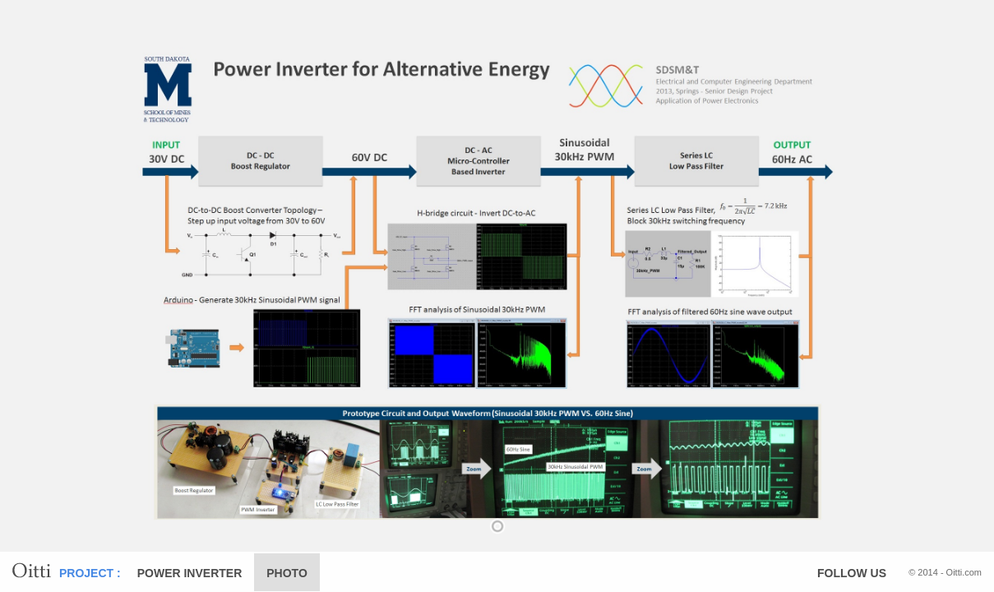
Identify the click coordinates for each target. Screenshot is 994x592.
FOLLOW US (851, 573)
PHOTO (286, 573)
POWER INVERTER (190, 573)
